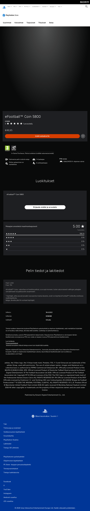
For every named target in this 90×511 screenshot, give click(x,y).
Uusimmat (7, 20)
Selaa (51, 20)
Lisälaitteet (35, 6)
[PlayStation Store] (11, 13)
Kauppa (52, 6)
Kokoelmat (19, 20)
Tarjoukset (31, 20)
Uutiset (44, 6)
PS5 (14, 6)
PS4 (20, 6)
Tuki (59, 6)
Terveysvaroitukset (12, 341)
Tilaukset (42, 20)
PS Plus (26, 6)
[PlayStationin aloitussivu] (4, 6)
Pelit (8, 6)
